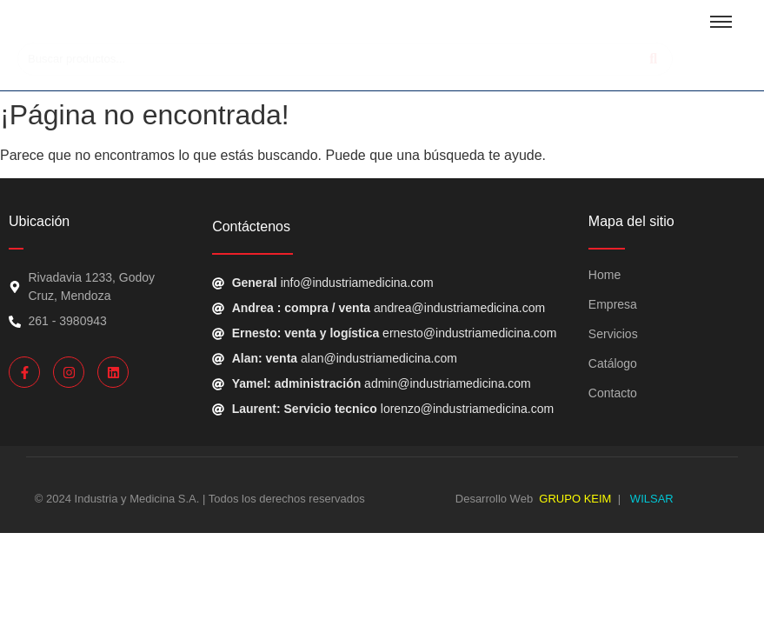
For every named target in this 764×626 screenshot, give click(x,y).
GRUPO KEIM (575, 498)
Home (604, 275)
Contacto (612, 393)
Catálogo (612, 363)
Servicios (613, 334)
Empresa (612, 304)
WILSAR (650, 498)
